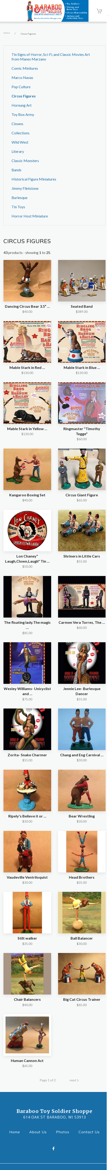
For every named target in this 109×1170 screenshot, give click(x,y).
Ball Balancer (82, 938)
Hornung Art (22, 105)
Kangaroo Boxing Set (27, 495)
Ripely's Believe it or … (27, 816)
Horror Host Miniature (30, 216)
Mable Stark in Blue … (82, 367)
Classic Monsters (25, 160)
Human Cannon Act (27, 1060)
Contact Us (91, 1131)
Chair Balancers (27, 999)
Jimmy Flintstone (25, 188)
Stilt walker (27, 938)
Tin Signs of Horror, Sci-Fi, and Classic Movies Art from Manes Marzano (51, 56)
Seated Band (82, 306)
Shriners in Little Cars (81, 556)
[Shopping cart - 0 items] (99, 11)
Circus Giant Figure (81, 495)
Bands (16, 170)
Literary (18, 151)
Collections (20, 133)
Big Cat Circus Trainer (81, 999)
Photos (64, 1131)
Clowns (17, 123)
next (74, 1080)
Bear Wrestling (82, 816)
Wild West (20, 142)
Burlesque (19, 197)
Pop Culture (21, 86)
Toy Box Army (23, 114)
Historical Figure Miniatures (34, 179)
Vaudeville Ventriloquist (27, 877)
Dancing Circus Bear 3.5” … (27, 306)
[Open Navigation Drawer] (11, 11)
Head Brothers (81, 877)
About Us (39, 1131)
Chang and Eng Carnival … (81, 755)
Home (6, 32)
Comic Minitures (25, 68)
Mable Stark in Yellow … (27, 428)
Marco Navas (22, 77)
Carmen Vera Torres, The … (82, 622)
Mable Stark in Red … (27, 367)
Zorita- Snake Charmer (27, 755)
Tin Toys (18, 207)
